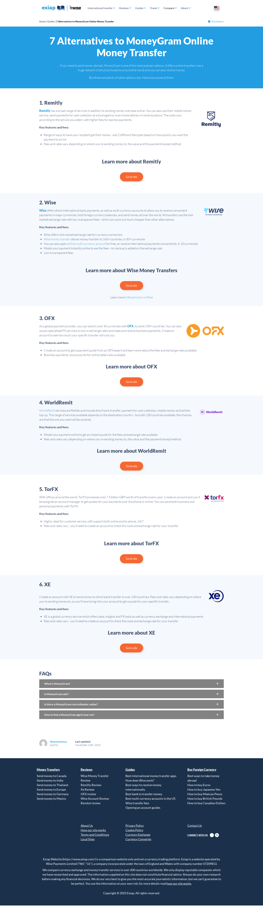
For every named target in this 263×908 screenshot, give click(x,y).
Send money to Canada (51, 778)
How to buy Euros (199, 787)
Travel (153, 8)
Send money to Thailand (52, 787)
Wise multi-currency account (87, 244)
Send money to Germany (53, 796)
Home (42, 21)
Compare (169, 8)
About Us (87, 828)
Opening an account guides (142, 810)
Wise (42, 211)
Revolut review (90, 805)
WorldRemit (47, 411)
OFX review (88, 796)
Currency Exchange (137, 837)
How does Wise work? (139, 783)
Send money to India (50, 783)
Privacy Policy (134, 828)
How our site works (93, 832)
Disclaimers (216, 21)
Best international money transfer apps (150, 778)
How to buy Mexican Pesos (204, 796)
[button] (131, 686)
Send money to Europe (51, 792)
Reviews (124, 8)
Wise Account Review (95, 801)
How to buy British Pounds (204, 801)
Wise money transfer (57, 239)
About (184, 8)
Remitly (44, 111)
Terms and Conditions (95, 837)
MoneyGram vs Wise (139, 298)
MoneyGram (112, 65)
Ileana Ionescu (58, 744)
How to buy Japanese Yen (203, 792)
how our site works (179, 886)
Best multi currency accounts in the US (150, 801)
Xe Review (87, 792)
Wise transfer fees (137, 805)
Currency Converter (138, 842)
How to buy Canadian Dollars (206, 805)
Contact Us (194, 828)
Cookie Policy (134, 832)
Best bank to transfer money (143, 796)
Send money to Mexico (51, 801)
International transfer (100, 8)
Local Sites (88, 842)
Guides (139, 8)
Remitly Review (91, 787)
